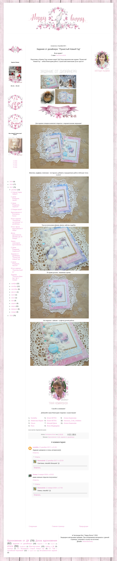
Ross (32, 426)
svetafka (36, 447)
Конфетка (23, 546)
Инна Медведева (53, 426)
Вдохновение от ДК (54, 437)
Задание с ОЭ (42, 543)
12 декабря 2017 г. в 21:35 (48, 447)
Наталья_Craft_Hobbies (72, 421)
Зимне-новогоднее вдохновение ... (17, 242)
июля (13, 295)
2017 (11, 187)
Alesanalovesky (87, 541)
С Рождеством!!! (16, 209)
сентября (14, 289)
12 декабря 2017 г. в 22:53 (54, 460)
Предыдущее (83, 526)
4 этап (15, 167)
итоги (10, 546)
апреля (14, 303)
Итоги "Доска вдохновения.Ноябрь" (17, 228)
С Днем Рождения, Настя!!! (15, 263)
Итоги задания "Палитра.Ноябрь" (17, 270)
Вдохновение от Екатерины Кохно (16, 214)
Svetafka (34, 418)
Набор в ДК (49, 546)
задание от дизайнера (67, 437)
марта (13, 306)
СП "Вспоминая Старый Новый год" (31, 548)
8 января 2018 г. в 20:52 (46, 474)
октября (14, 286)
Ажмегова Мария (37, 421)
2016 (11, 315)
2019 (11, 181)
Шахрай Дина (52, 423)
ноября (14, 283)
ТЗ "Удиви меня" (32, 550)
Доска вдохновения (46, 540)
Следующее (33, 526)
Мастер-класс (34, 546)
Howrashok (41, 460)
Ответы (37, 457)
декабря (14, 189)
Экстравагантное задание (48, 550)
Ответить (36, 453)
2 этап (15, 163)
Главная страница (58, 526)
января (14, 312)
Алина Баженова (70, 418)
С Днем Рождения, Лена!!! (15, 198)
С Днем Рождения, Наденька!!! (15, 249)
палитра (10, 548)
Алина (35, 474)
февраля (14, 309)
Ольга (33, 423)
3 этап (15, 165)
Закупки (52, 543)
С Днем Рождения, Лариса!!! (15, 204)
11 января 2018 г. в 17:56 (54, 488)
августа (14, 292)
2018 (11, 184)
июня (13, 298)
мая (12, 300)
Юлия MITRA (51, 418)
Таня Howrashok (61, 55)
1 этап (15, 161)
